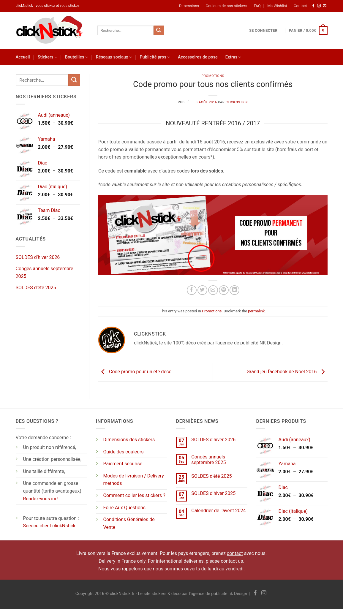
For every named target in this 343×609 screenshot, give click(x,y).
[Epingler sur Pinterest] (224, 290)
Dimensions (189, 6)
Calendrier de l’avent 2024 (218, 510)
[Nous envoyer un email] (324, 6)
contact (235, 553)
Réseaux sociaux (114, 57)
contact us (232, 561)
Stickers (47, 57)
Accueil (23, 57)
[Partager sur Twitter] (202, 290)
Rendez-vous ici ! (41, 499)
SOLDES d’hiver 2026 (38, 257)
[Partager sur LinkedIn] (234, 290)
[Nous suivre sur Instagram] (319, 6)
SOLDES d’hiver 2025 (213, 493)
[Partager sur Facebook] (192, 290)
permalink (256, 311)
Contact (300, 6)
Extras (233, 57)
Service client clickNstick (49, 526)
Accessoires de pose (198, 57)
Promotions (212, 76)
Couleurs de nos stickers (226, 6)
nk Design (237, 593)
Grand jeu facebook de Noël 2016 (286, 372)
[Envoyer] (159, 31)
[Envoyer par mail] (213, 290)
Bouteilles (76, 57)
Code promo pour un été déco (135, 372)
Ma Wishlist (277, 6)
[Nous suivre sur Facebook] (313, 6)
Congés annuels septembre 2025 (44, 272)
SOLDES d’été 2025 (36, 287)
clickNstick (236, 102)
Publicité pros (155, 57)
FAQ (257, 6)
